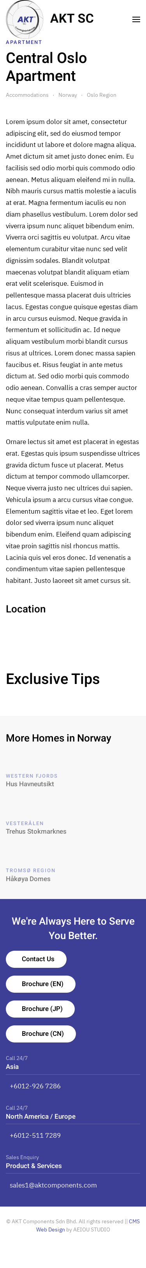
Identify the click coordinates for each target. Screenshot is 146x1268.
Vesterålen (25, 823)
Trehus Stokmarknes (36, 831)
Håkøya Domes (28, 879)
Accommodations (27, 94)
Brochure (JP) (42, 1009)
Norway (67, 94)
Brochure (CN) (43, 1034)
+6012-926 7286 (35, 1086)
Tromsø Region (31, 870)
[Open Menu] (136, 19)
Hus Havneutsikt (30, 784)
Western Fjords (32, 776)
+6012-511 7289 (35, 1135)
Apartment (24, 42)
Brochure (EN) (42, 984)
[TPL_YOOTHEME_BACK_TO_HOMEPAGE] (50, 19)
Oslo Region (101, 94)
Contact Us (38, 959)
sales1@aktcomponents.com (53, 1185)
